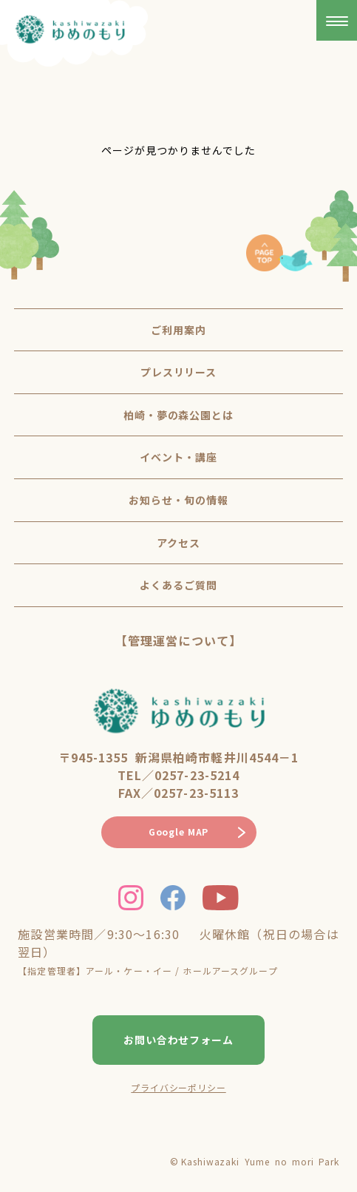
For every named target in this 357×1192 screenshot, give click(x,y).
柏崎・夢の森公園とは (178, 414)
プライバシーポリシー (178, 1087)
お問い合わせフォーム (178, 1039)
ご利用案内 (178, 329)
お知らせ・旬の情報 (178, 499)
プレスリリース (178, 372)
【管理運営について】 (178, 640)
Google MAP (178, 831)
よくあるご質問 (178, 585)
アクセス (178, 542)
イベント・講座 (178, 457)
